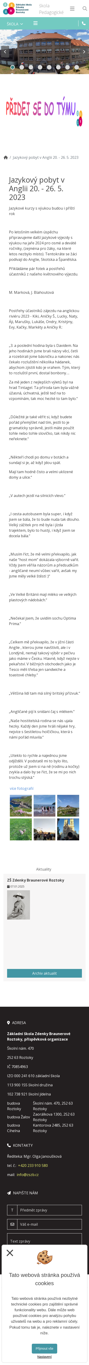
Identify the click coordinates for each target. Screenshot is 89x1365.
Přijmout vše (44, 1348)
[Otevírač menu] (72, 8)
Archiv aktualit (44, 973)
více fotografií (21, 788)
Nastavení (44, 1357)
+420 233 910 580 (33, 1165)
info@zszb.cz (28, 1174)
